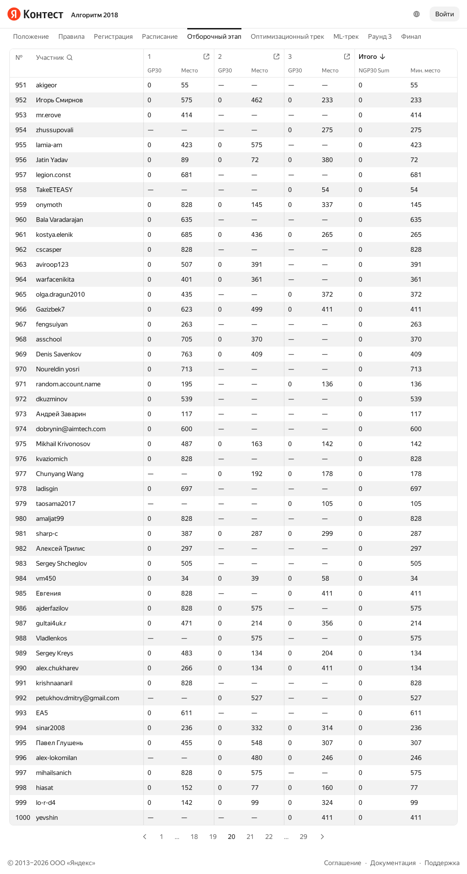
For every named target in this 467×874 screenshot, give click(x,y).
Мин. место (430, 70)
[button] (54, 57)
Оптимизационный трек (287, 36)
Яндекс (81, 863)
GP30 (159, 70)
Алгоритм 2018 (94, 15)
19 (213, 836)
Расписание (160, 36)
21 (250, 836)
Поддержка (442, 863)
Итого (372, 56)
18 (194, 836)
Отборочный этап (214, 36)
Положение (31, 36)
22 (269, 836)
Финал (411, 36)
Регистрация (113, 36)
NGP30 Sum (379, 70)
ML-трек (346, 36)
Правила (71, 36)
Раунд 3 (380, 36)
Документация (393, 863)
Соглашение (342, 863)
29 (303, 836)
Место (194, 70)
